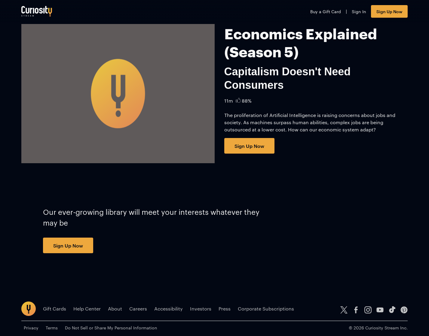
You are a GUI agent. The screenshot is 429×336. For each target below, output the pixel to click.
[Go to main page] (37, 11)
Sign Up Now (389, 11)
